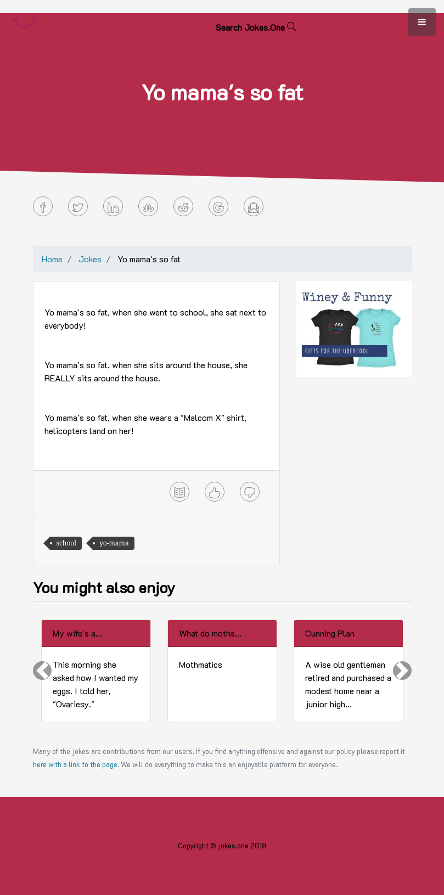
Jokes (90, 258)
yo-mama (114, 543)
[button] (42, 671)
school (67, 543)
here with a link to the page (75, 764)
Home (52, 258)
